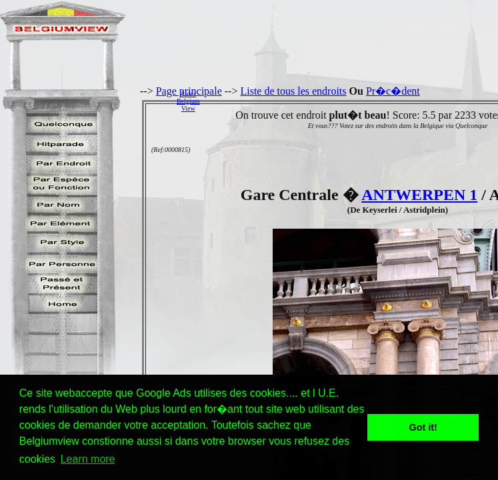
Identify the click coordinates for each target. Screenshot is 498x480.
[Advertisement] (352, 100)
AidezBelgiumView (188, 101)
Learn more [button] (88, 459)
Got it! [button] (423, 427)
